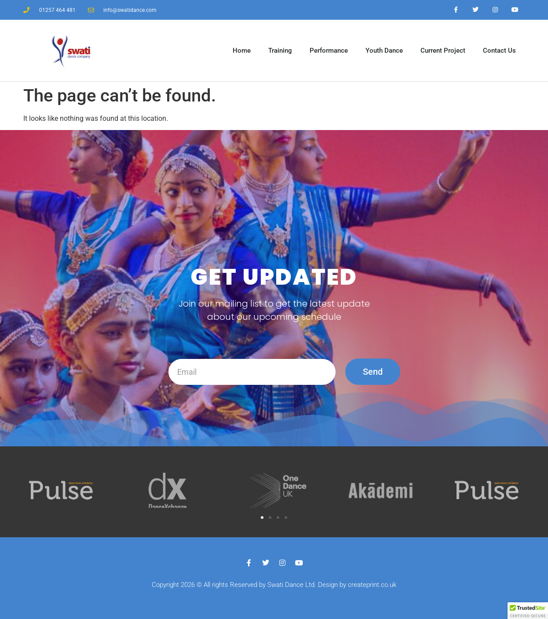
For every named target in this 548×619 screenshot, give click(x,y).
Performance (329, 50)
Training (280, 50)
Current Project (442, 50)
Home (242, 50)
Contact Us (499, 50)
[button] (262, 517)
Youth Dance (384, 50)
